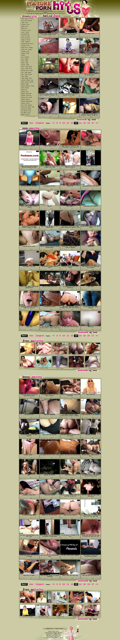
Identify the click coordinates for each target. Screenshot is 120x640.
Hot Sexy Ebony (27, 105)
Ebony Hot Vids (27, 97)
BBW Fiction (26, 114)
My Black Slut (26, 111)
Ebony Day (25, 91)
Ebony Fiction (26, 95)
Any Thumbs (25, 57)
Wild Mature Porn (28, 19)
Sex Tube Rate (26, 72)
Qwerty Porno (26, 40)
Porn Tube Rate (27, 67)
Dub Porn (25, 28)
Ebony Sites (26, 103)
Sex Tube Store (27, 74)
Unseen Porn (26, 45)
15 (84, 123)
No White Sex (26, 113)
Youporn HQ (25, 51)
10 (63, 123)
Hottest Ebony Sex (28, 107)
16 (88, 123)
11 (67, 123)
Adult (23, 55)
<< (53, 123)
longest (40, 123)
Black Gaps (25, 84)
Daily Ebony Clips (28, 86)
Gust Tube (25, 61)
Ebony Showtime (27, 101)
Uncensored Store (28, 44)
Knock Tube (25, 65)
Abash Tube (25, 53)
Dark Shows (25, 88)
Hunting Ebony (26, 109)
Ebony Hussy (26, 99)
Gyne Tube (25, 63)
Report (40, 31)
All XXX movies (27, 21)
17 (93, 123)
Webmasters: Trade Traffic (55, 628)
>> (97, 123)
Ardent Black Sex (28, 80)
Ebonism (24, 90)
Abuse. (62, 637)
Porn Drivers (26, 38)
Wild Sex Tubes (27, 49)
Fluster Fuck (26, 30)
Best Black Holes (28, 82)
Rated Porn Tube (27, 70)
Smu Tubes (25, 76)
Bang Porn (25, 26)
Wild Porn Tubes (27, 47)
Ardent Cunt (26, 24)
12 (72, 123)
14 (80, 123)
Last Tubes (25, 32)
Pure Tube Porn (27, 68)
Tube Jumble (26, 42)
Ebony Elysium (26, 93)
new (31, 123)
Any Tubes (25, 59)
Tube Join (25, 22)
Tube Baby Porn (27, 78)
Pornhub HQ (25, 34)
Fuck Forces (26, 36)
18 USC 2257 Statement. (51, 637)
